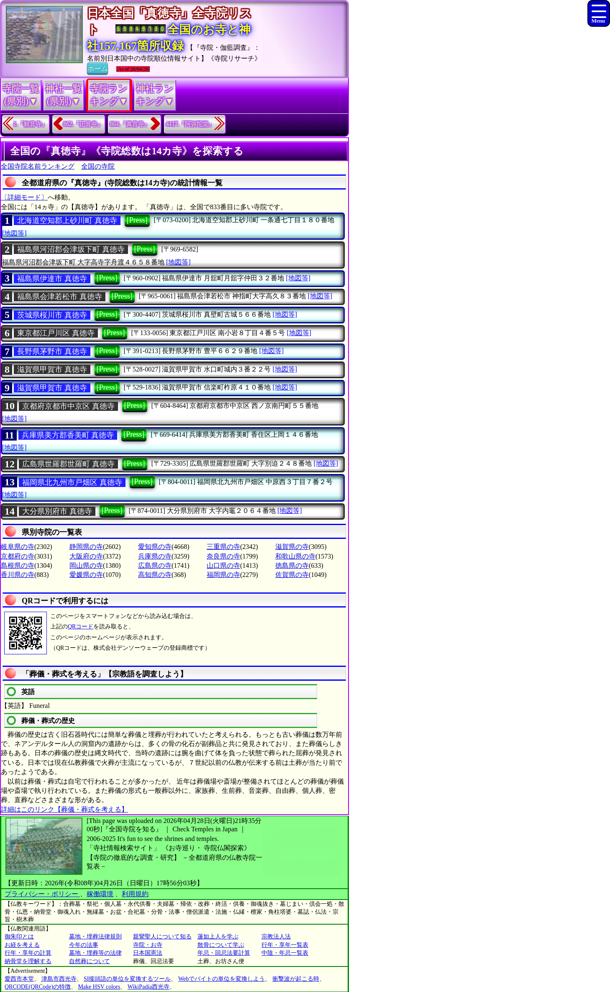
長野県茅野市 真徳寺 (52, 351)
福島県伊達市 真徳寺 (52, 278)
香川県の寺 (17, 574)
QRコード (80, 626)
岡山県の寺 (86, 565)
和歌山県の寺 (295, 556)
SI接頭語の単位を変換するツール (127, 979)
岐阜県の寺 (17, 546)
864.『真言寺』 (130, 124)
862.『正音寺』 (83, 124)
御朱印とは (19, 936)
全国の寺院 (98, 166)
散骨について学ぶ (220, 945)
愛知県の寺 (155, 546)
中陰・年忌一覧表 (284, 953)
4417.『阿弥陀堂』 (190, 124)
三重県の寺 (223, 546)
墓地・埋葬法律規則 (95, 936)
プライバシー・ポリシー (42, 893)
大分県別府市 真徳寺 (57, 511)
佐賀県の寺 (292, 574)
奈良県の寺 (223, 556)
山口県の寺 (223, 565)
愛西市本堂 (19, 979)
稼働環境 (100, 893)
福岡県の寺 (223, 574)
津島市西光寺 (59, 979)
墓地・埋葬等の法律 (95, 953)
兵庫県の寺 (155, 556)
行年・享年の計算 (28, 953)
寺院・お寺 (147, 945)
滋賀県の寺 (292, 546)
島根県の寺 (17, 565)
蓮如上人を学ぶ (217, 936)
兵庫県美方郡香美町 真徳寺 (68, 435)
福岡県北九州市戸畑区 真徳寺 (72, 482)
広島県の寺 (155, 565)
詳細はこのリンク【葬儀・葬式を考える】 (64, 809)
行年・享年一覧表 (284, 945)
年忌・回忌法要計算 (223, 953)
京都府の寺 (17, 556)
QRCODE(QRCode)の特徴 (38, 987)
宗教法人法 (276, 936)
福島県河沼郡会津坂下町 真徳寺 (71, 249)
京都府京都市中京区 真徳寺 (68, 406)
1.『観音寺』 (30, 124)
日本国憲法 (147, 953)
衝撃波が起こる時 (295, 979)
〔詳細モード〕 (24, 197)
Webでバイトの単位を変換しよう (221, 979)
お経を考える (22, 945)
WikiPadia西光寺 (149, 987)
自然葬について (89, 961)
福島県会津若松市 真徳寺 (59, 296)
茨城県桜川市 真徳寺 (52, 315)
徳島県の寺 (292, 565)
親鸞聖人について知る (162, 936)
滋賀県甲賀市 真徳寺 (52, 369)
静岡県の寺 (86, 546)
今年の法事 (83, 945)
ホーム (97, 68)
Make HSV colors (99, 987)
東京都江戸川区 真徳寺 (56, 333)
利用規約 (135, 893)
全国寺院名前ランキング (37, 166)
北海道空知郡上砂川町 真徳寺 (67, 220)
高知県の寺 (155, 574)
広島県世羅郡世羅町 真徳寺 (68, 464)
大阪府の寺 (86, 556)
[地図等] (14, 233)
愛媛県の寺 (86, 574)
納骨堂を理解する (28, 961)
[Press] (137, 220)
